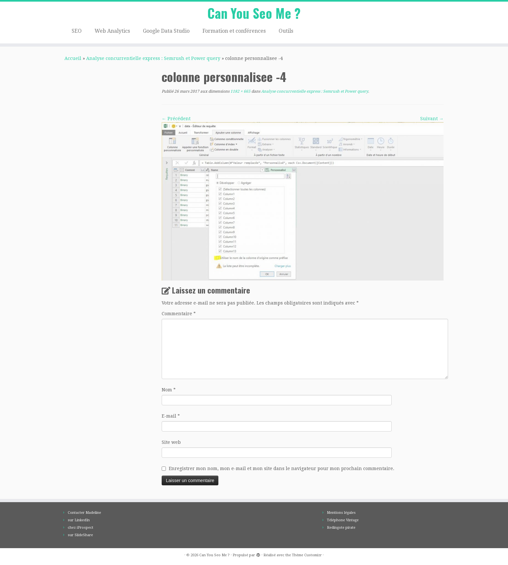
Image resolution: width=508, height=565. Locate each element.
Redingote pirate (341, 527)
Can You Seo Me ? (254, 13)
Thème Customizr (307, 555)
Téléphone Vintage (343, 520)
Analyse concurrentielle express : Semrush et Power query (153, 58)
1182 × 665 (239, 91)
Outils (286, 31)
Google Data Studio (166, 31)
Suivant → (432, 118)
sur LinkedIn (79, 520)
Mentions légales (341, 513)
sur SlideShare (80, 535)
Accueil (72, 58)
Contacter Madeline (84, 513)
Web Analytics (112, 31)
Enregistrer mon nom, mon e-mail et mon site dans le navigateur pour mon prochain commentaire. (281, 468)
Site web (171, 442)
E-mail (171, 416)
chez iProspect (80, 527)
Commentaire (179, 313)
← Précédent (176, 118)
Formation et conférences (234, 31)
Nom (169, 389)
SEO (77, 31)
